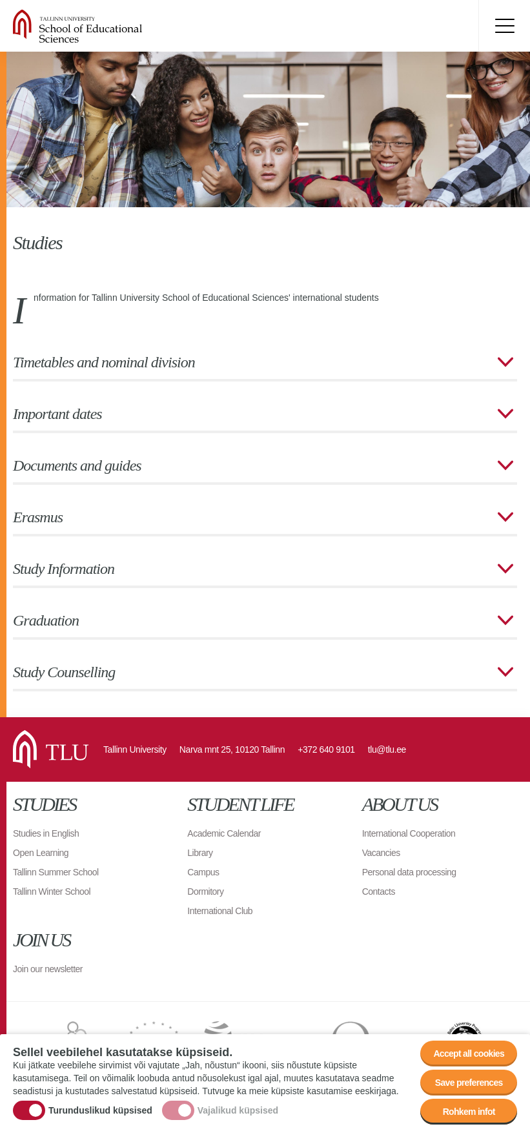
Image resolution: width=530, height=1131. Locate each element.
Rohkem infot (469, 1113)
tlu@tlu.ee (387, 749)
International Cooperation (409, 833)
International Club (219, 911)
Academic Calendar (224, 833)
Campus (203, 872)
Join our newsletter (48, 969)
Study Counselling (64, 672)
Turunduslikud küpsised (100, 1112)
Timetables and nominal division (104, 362)
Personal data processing (409, 872)
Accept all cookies (468, 1055)
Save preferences (469, 1084)
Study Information (63, 568)
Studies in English (46, 833)
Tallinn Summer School (56, 872)
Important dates (57, 413)
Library (199, 853)
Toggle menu (504, 26)
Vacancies (381, 853)
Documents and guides (77, 465)
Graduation (46, 620)
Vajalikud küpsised (238, 1112)
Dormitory (205, 891)
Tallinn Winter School (51, 891)
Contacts (378, 891)
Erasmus (38, 517)
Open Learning (40, 853)
